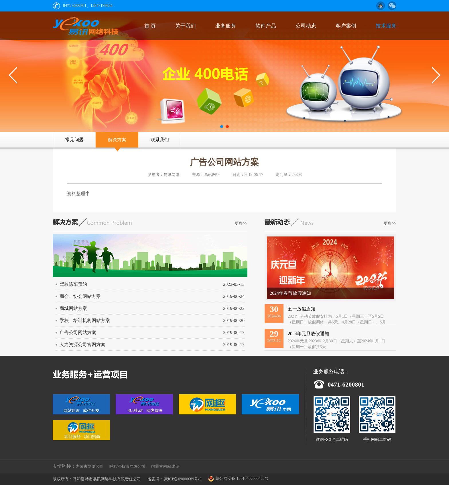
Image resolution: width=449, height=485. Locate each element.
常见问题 (74, 139)
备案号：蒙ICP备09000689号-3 (174, 479)
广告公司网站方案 (224, 162)
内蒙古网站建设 (165, 466)
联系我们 (160, 139)
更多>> (241, 223)
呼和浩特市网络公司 (127, 466)
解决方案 (117, 139)
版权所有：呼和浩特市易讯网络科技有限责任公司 (97, 479)
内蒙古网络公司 (90, 466)
